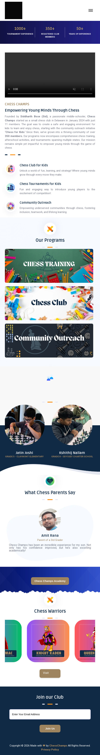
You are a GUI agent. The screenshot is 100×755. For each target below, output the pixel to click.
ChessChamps (58, 745)
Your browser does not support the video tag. (50, 75)
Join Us (50, 728)
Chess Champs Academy (50, 580)
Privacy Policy (50, 749)
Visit (46, 673)
